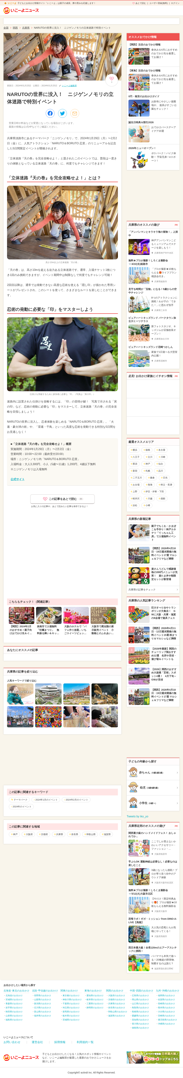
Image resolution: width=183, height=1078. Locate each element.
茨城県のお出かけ (71, 1020)
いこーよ (12, 3)
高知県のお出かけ (140, 1020)
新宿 (133, 470)
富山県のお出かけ (42, 1011)
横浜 (133, 450)
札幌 (146, 470)
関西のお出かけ (114, 990)
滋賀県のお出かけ (116, 1015)
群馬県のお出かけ (71, 1011)
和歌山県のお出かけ (117, 1011)
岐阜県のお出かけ (95, 999)
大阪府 (28, 834)
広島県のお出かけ (140, 995)
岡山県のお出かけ (140, 999)
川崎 (161, 457)
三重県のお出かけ (95, 1003)
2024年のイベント (22, 806)
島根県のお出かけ (140, 1011)
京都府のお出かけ (116, 999)
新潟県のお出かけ (42, 1003)
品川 (159, 470)
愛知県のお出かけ (95, 995)
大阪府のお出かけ (116, 995)
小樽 (146, 505)
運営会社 (37, 1042)
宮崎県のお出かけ (166, 1015)
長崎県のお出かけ (166, 1003)
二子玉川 (136, 477)
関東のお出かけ (69, 990)
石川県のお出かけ (42, 1007)
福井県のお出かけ (42, 1015)
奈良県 (73, 834)
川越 (149, 498)
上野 (133, 491)
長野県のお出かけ (42, 995)
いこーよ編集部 (69, 85)
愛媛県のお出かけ (140, 1015)
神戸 (14, 834)
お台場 (135, 484)
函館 (161, 498)
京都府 (43, 834)
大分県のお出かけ (166, 1011)
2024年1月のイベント (46, 799)
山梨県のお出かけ (42, 999)
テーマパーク (20, 799)
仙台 (159, 463)
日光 (164, 477)
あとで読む (140, 3)
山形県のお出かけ (14, 1015)
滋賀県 (106, 834)
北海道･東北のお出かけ (16, 990)
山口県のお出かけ (140, 1003)
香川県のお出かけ (140, 1024)
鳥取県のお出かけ (140, 1007)
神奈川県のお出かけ (72, 999)
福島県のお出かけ (14, 1020)
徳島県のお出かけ (140, 1028)
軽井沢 (135, 498)
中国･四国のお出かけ (141, 990)
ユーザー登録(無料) (158, 3)
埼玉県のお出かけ (71, 1007)
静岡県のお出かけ (95, 1007)
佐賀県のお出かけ (166, 999)
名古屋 (160, 450)
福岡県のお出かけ (166, 995)
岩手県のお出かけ (14, 1007)
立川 (149, 457)
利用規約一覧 (85, 1042)
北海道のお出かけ (14, 995)
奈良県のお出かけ (116, 1007)
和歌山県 (90, 834)
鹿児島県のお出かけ (167, 1020)
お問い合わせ (12, 1042)
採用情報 (59, 1042)
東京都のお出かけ (71, 995)
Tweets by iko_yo (137, 816)
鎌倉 (151, 477)
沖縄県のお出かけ (166, 1024)
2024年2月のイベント (77, 799)
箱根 (146, 450)
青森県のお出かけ (14, 1003)
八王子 (135, 457)
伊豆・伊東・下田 (153, 491)
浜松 (133, 505)
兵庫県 (58, 834)
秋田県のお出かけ (14, 1011)
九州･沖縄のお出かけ (167, 990)
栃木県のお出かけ (71, 1015)
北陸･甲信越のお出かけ (45, 990)
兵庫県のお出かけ (116, 1003)
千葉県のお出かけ (71, 1003)
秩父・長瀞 (165, 484)
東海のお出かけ (93, 990)
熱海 (149, 484)
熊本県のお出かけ (166, 1007)
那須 (133, 463)
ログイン (175, 3)
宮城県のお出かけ (14, 999)
